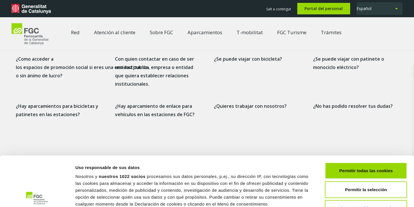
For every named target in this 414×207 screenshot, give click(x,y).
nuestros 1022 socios (122, 124)
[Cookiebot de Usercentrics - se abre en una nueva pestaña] (37, 195)
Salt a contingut (278, 9)
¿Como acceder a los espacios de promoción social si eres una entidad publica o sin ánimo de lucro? (82, 67)
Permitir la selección (366, 137)
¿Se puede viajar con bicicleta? (248, 59)
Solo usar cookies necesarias (366, 156)
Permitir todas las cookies (366, 119)
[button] (379, 8)
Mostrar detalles (309, 195)
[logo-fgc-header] (30, 34)
